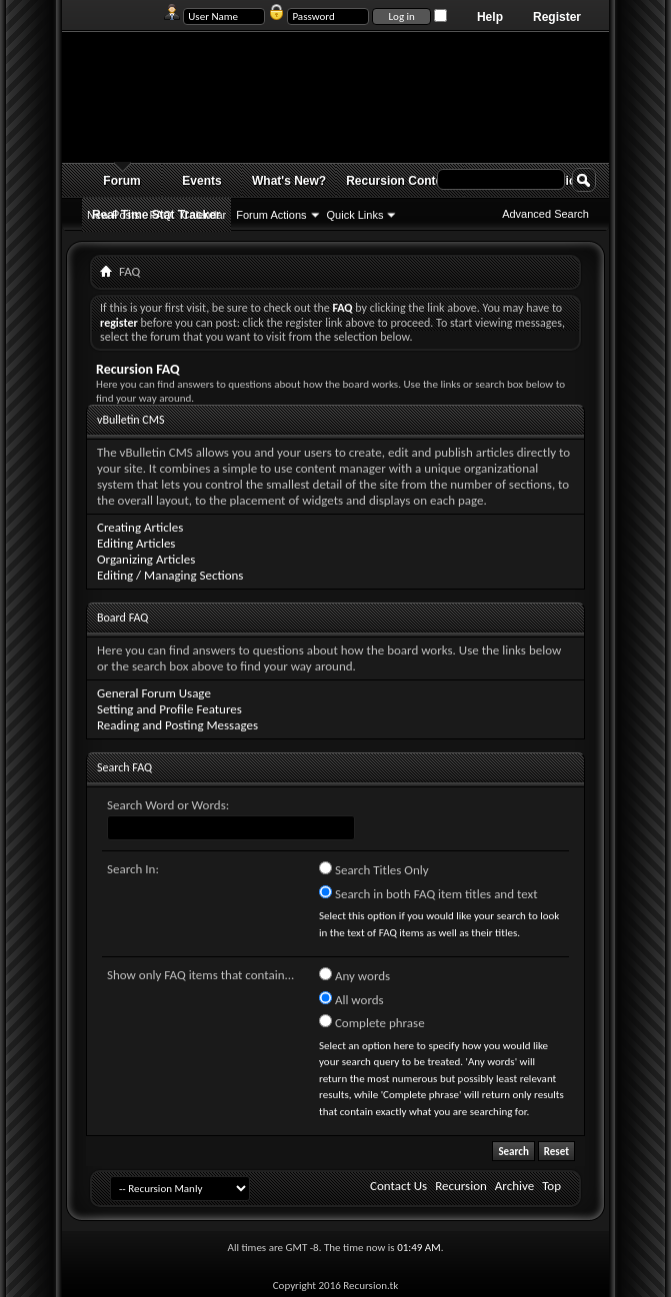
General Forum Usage (154, 692)
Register (557, 17)
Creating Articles (140, 527)
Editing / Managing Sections (170, 575)
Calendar (204, 215)
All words (351, 999)
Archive (514, 1185)
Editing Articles (136, 543)
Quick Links (355, 215)
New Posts (113, 215)
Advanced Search (545, 214)
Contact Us (398, 1185)
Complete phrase (372, 1022)
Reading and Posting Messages (177, 724)
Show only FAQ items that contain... (200, 974)
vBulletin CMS (131, 420)
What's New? (289, 181)
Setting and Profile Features (169, 708)
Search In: (133, 868)
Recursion (461, 1185)
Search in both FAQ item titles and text (428, 893)
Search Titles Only (374, 869)
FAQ (161, 215)
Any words (354, 975)
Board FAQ (122, 618)
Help (490, 17)
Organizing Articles (146, 559)
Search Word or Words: (168, 804)
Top (551, 1185)
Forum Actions (271, 215)
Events (201, 181)
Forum (121, 181)
